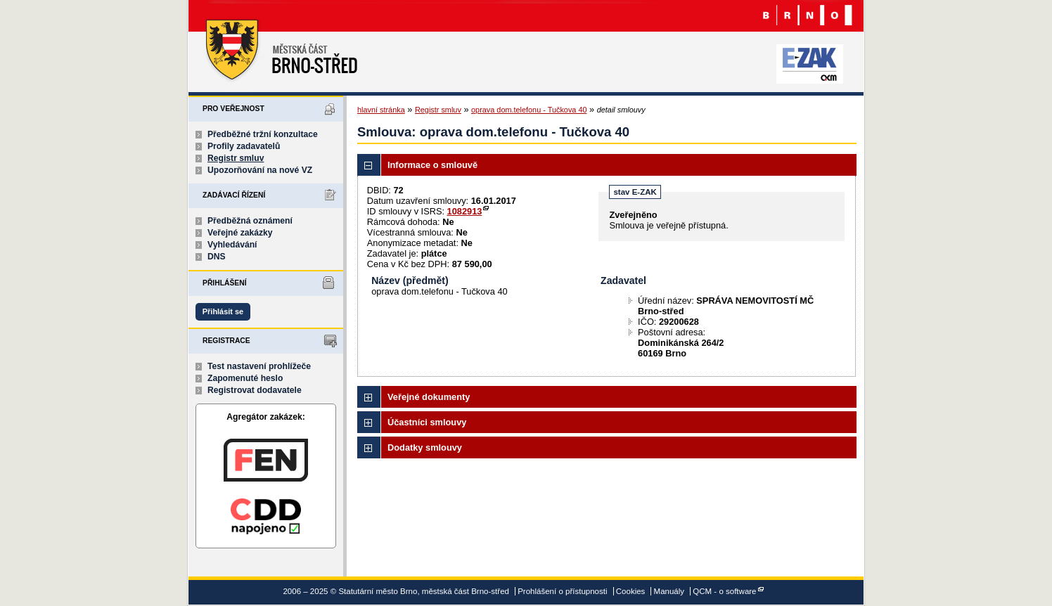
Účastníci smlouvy (426, 422)
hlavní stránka (381, 109)
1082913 (464, 211)
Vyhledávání (232, 245)
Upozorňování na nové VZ (259, 170)
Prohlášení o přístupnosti (562, 591)
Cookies (631, 591)
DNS (216, 257)
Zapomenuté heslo (245, 378)
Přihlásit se (223, 311)
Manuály (669, 591)
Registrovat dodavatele (254, 390)
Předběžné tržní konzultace (262, 134)
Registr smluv (235, 158)
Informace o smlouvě (432, 165)
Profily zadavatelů (243, 146)
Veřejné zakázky (240, 233)
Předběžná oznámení (250, 221)
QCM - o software (724, 591)
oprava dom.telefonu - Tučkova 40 (528, 109)
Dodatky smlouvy (424, 447)
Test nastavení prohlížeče (259, 366)
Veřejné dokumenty (428, 397)
